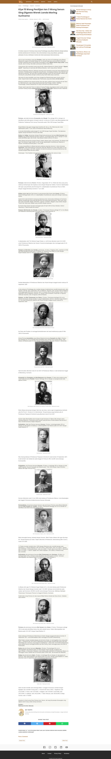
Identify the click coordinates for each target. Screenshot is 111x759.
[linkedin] (61, 747)
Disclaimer (66, 752)
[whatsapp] (62, 722)
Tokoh (49, 1)
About (43, 752)
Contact (49, 752)
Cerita (55, 1)
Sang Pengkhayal (58, 757)
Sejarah (36, 1)
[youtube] (66, 747)
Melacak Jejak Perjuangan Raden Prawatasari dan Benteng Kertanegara (83, 25)
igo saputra (25, 19)
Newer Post (22, 739)
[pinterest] (49, 722)
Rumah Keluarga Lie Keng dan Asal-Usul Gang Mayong (83, 11)
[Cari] (92, 2)
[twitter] (37, 722)
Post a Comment (23, 735)
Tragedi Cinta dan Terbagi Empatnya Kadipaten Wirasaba (83, 39)
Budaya (43, 1)
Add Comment (46, 19)
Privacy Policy (57, 752)
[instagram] (49, 747)
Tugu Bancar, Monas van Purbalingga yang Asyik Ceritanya (83, 53)
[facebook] (24, 722)
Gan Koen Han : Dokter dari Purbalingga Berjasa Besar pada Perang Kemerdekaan (84, 32)
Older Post (64, 739)
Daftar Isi (28, 1)
